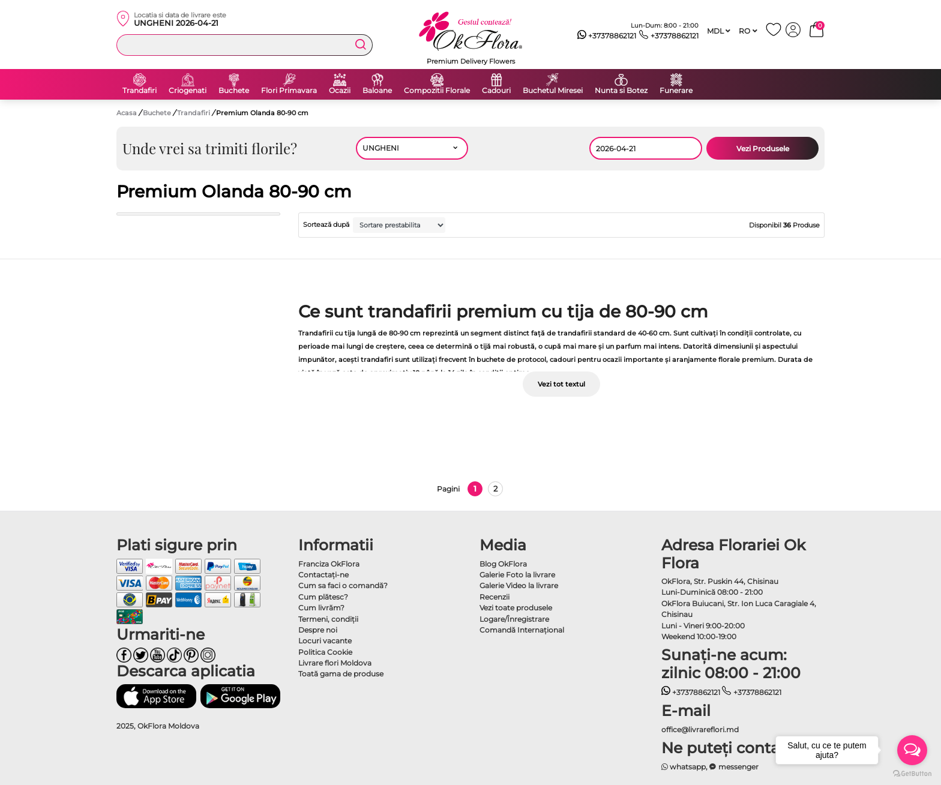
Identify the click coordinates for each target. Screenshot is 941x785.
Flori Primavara (289, 90)
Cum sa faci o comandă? (343, 585)
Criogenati (187, 90)
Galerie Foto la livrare (517, 574)
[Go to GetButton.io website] (912, 773)
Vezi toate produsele (516, 607)
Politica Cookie (325, 652)
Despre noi (317, 629)
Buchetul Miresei (553, 90)
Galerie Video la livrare (519, 585)
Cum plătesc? (323, 596)
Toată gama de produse (340, 673)
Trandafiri (139, 90)
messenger (734, 766)
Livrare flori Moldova (334, 662)
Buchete (233, 90)
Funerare (676, 90)
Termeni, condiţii (328, 619)
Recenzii (495, 596)
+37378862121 (607, 36)
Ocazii (339, 90)
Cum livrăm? (321, 607)
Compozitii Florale (437, 90)
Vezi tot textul (561, 384)
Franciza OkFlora (328, 563)
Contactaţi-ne (323, 574)
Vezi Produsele (762, 148)
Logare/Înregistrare (514, 619)
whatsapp (683, 766)
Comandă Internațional (522, 629)
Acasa (126, 113)
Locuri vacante (325, 640)
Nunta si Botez (621, 90)
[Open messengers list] (912, 750)
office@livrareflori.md (700, 729)
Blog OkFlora (503, 563)
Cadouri (496, 90)
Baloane (377, 90)
